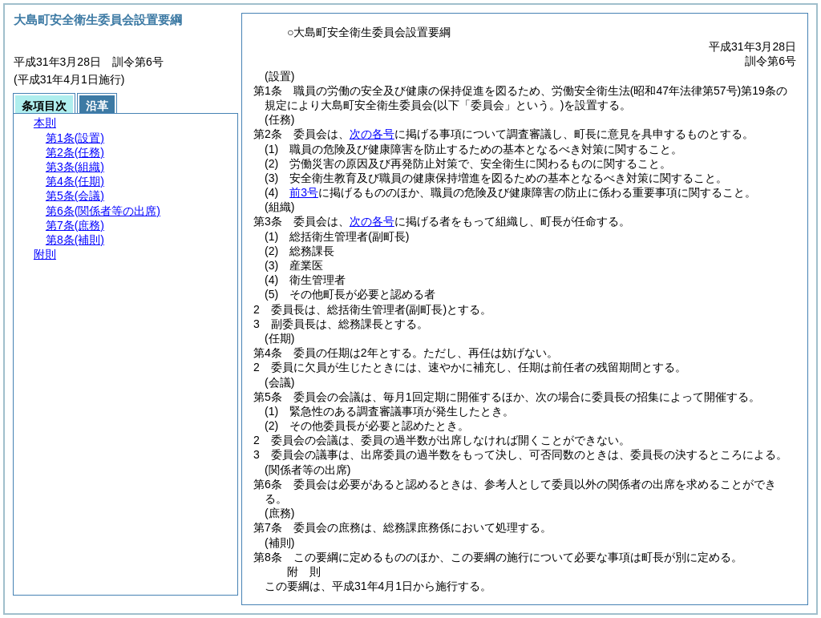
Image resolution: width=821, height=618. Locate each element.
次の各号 (372, 133)
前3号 (303, 192)
